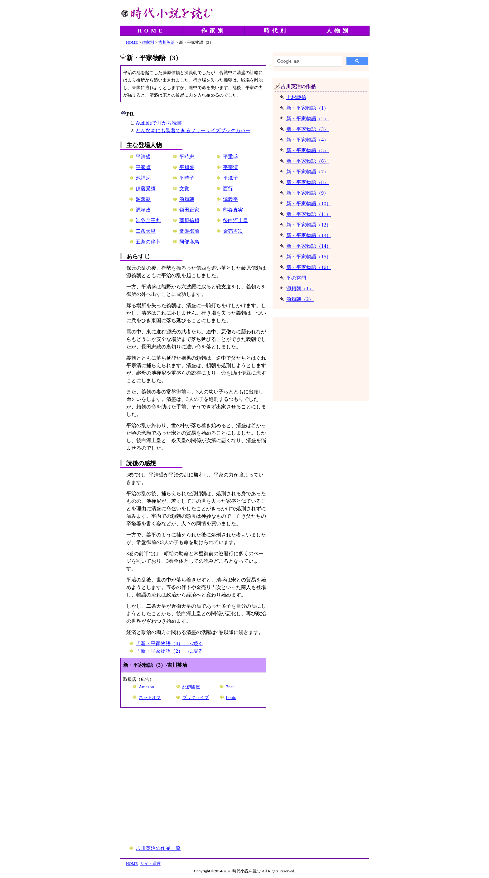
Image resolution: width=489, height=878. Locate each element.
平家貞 (143, 167)
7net (230, 686)
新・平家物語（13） (308, 235)
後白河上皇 (235, 220)
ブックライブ (195, 697)
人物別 (338, 30)
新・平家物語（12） (308, 224)
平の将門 (296, 278)
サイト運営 (150, 863)
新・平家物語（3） (307, 129)
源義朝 (143, 199)
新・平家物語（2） (307, 118)
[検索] (307, 61)
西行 (228, 188)
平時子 (186, 178)
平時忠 (186, 156)
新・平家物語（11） (308, 214)
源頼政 (143, 209)
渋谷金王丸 (148, 220)
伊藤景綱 (146, 188)
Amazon (146, 686)
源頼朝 (186, 199)
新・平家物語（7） (307, 171)
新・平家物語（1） (307, 108)
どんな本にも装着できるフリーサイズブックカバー (193, 130)
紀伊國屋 (191, 686)
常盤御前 (189, 231)
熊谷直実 (233, 209)
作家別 (213, 30)
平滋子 (230, 178)
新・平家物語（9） (307, 193)
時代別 (276, 30)
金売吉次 (233, 231)
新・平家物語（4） (307, 139)
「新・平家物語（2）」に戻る (169, 651)
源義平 (230, 199)
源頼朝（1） (300, 288)
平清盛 (143, 156)
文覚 (184, 188)
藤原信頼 (189, 220)
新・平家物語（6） (307, 161)
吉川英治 (166, 42)
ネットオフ (150, 697)
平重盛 (230, 156)
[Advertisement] (193, 777)
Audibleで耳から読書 (159, 123)
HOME (151, 30)
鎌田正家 (189, 209)
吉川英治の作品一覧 (158, 848)
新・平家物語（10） (308, 203)
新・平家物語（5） (307, 150)
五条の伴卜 (148, 241)
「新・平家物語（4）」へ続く (169, 643)
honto (231, 697)
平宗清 (230, 167)
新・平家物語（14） (308, 246)
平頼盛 (186, 167)
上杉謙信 (296, 97)
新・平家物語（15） (308, 256)
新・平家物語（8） (307, 182)
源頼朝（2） (300, 299)
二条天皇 (146, 231)
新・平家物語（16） (308, 267)
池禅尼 (143, 178)
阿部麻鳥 (189, 241)
